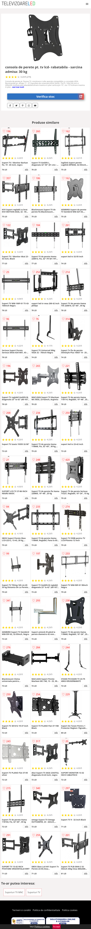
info (26, 169)
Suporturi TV (34, 892)
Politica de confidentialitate (46, 910)
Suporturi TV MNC (14, 892)
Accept (56, 926)
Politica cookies (69, 910)
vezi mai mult (18, 87)
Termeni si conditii (21, 910)
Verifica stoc (60, 96)
